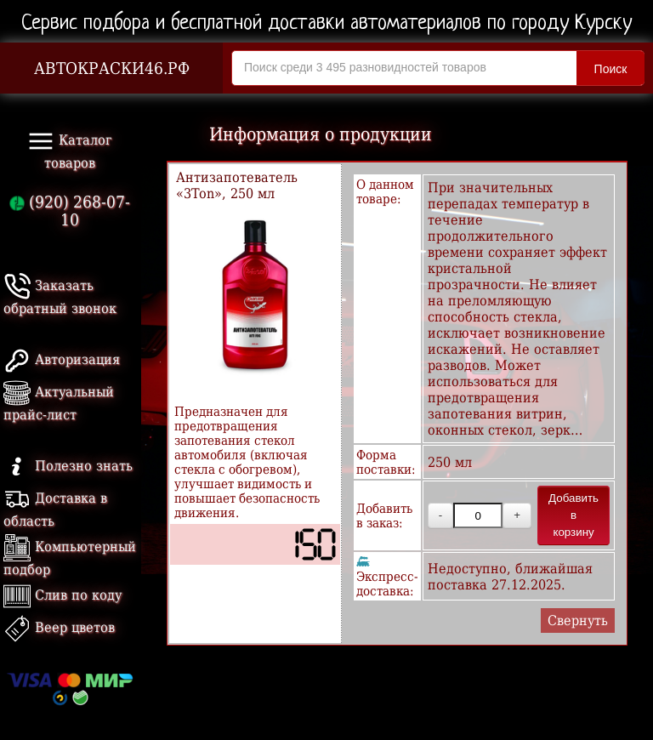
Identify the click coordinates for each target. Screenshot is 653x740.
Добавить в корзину (573, 515)
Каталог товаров (69, 149)
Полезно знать (68, 466)
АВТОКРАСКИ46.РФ (112, 68)
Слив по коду (62, 595)
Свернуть (578, 620)
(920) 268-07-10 (69, 211)
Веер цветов (59, 627)
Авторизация (61, 359)
